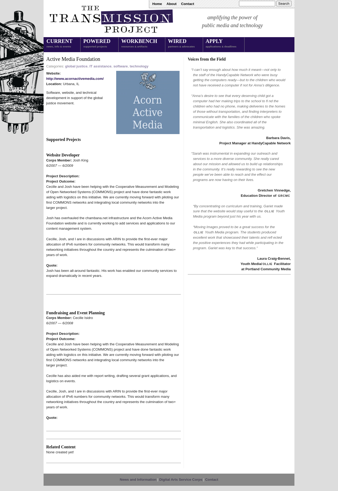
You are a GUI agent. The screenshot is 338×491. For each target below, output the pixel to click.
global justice (76, 66)
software (120, 66)
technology (139, 66)
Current (59, 43)
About (171, 4)
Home (157, 4)
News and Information (138, 480)
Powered (96, 43)
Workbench (139, 43)
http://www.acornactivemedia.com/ (75, 79)
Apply (221, 43)
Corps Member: (59, 160)
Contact (187, 4)
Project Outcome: (61, 181)
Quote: (52, 265)
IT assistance (100, 66)
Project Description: (62, 176)
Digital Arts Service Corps (180, 480)
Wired (181, 43)
